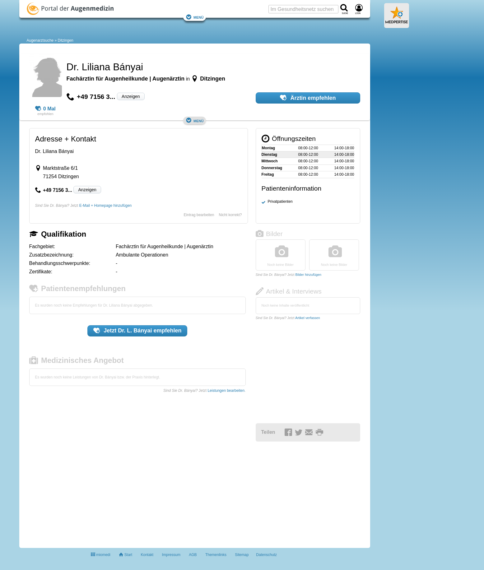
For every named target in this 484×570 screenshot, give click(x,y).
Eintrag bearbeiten (199, 215)
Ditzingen (65, 40)
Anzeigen (131, 96)
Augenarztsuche (40, 40)
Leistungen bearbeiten (225, 390)
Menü (195, 17)
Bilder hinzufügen (308, 274)
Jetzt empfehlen (137, 330)
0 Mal (45, 109)
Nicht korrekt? (230, 215)
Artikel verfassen (307, 318)
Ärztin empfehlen (308, 97)
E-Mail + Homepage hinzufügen (105, 205)
